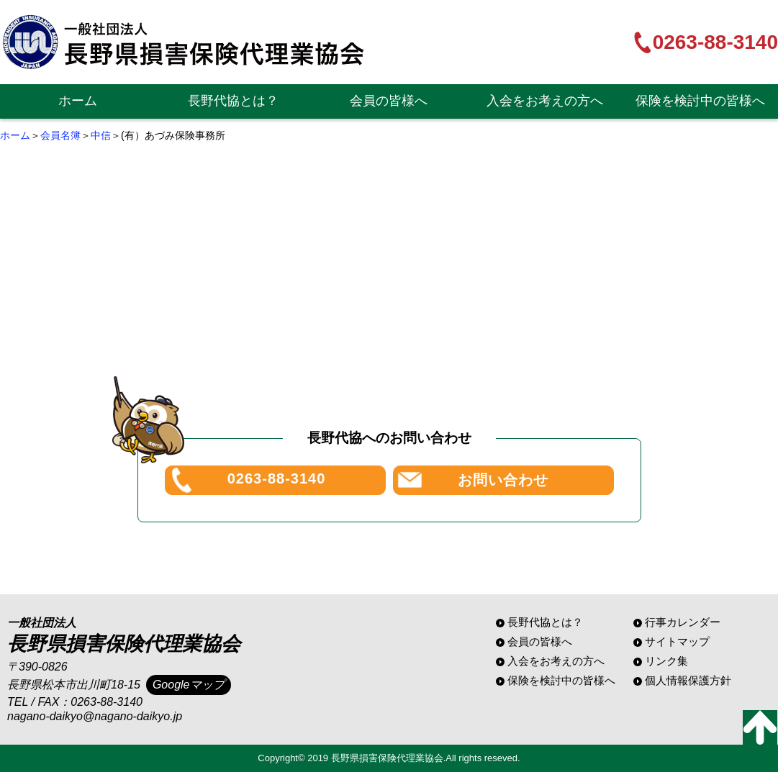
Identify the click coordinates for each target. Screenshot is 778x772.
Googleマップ (189, 684)
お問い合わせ (503, 480)
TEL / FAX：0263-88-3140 (75, 702)
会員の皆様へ (389, 101)
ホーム (77, 101)
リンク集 (666, 661)
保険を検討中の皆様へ (700, 101)
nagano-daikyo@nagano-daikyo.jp (94, 716)
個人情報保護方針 (688, 680)
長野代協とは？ (233, 101)
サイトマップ (677, 641)
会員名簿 (60, 135)
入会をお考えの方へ (545, 101)
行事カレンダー (682, 622)
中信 (101, 135)
